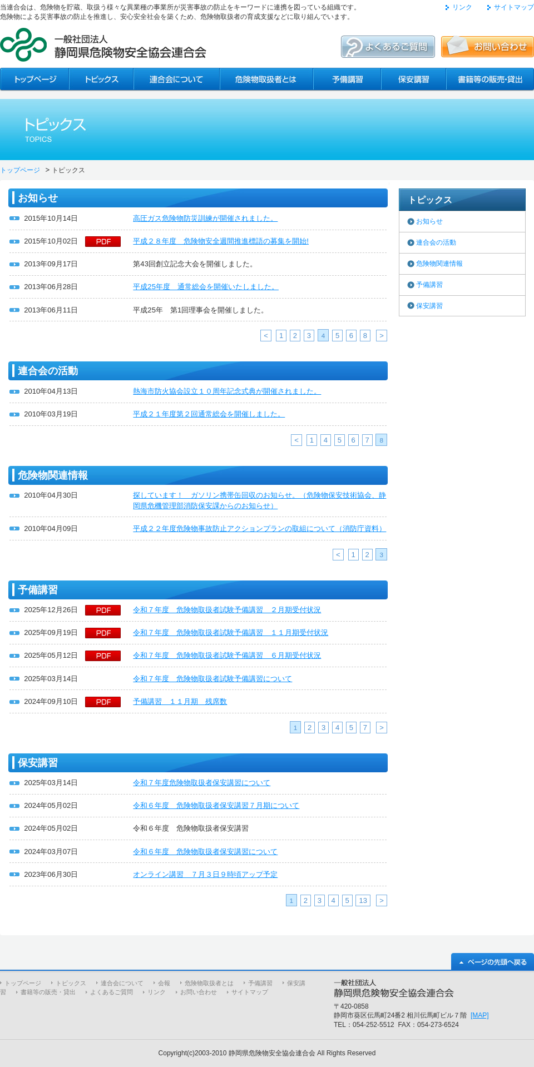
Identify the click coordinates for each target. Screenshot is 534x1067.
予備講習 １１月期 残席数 (180, 701)
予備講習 (429, 285)
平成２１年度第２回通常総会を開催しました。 (209, 414)
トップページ (20, 170)
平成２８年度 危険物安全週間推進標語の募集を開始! (221, 241)
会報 (164, 983)
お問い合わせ (198, 992)
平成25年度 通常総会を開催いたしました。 (206, 286)
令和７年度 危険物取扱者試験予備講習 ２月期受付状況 (227, 610)
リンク (462, 7)
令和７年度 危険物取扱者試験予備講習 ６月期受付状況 (227, 655)
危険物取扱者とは (209, 983)
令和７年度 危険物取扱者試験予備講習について (212, 678)
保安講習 (429, 306)
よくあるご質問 (111, 992)
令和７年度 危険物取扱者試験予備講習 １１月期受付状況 (230, 632)
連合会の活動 (436, 242)
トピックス (71, 983)
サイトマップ (514, 7)
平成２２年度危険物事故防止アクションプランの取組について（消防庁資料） (259, 528)
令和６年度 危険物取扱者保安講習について (205, 851)
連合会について (122, 983)
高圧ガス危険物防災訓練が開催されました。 (205, 218)
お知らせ (429, 221)
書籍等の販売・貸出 (48, 992)
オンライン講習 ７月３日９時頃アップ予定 (205, 874)
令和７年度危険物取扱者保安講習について (201, 782)
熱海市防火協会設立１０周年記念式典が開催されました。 (227, 391)
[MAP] (480, 1015)
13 (363, 900)
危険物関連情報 (439, 263)
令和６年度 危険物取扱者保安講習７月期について (216, 805)
